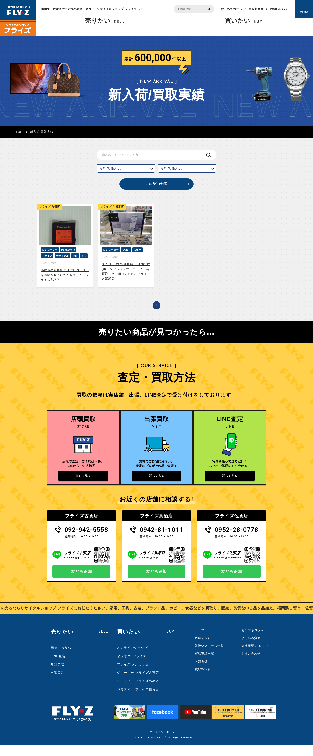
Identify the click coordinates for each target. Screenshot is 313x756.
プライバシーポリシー (163, 742)
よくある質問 (251, 648)
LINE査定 (58, 666)
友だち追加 (81, 582)
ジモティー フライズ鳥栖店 (138, 691)
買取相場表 (256, 9)
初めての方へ (61, 658)
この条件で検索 (156, 189)
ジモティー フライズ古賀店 (138, 683)
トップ (199, 640)
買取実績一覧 (204, 664)
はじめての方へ (231, 9)
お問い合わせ (279, 9)
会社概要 (255, 656)
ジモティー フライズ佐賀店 (138, 699)
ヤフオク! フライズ (131, 666)
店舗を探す (203, 648)
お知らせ (201, 671)
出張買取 (57, 683)
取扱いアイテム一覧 (209, 656)
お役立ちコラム (252, 640)
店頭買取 (57, 674)
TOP (19, 131)
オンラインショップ (132, 658)
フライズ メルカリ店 (133, 674)
